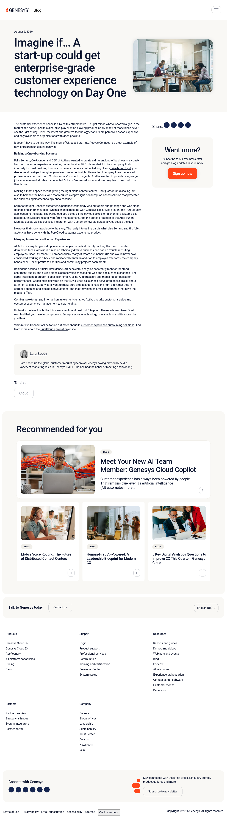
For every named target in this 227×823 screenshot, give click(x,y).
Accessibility (74, 812)
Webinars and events (166, 653)
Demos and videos (164, 648)
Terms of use (11, 812)
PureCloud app (58, 213)
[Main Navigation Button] (216, 9)
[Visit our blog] (47, 789)
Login (82, 643)
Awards (84, 739)
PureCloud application (54, 329)
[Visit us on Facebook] (32, 789)
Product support (89, 648)
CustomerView (83, 221)
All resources (161, 669)
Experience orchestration (168, 674)
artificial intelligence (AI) (53, 269)
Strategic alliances (17, 718)
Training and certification (94, 664)
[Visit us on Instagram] (18, 789)
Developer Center (90, 669)
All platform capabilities (20, 659)
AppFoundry (13, 653)
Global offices (87, 718)
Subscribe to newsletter (162, 791)
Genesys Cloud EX (17, 648)
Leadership (86, 723)
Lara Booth (38, 353)
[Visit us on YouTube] (40, 789)
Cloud (23, 393)
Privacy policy (30, 812)
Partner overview (16, 713)
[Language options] (206, 608)
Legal (82, 749)
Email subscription (52, 812)
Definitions (160, 690)
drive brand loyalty (121, 168)
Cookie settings (109, 812)
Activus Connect (100, 142)
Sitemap (90, 812)
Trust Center (87, 734)
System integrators (17, 723)
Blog (156, 659)
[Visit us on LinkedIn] (11, 789)
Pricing (10, 664)
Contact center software (168, 679)
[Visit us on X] (25, 789)
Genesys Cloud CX (17, 643)
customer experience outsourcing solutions (107, 325)
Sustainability (87, 729)
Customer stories (164, 685)
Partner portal (14, 729)
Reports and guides (165, 643)
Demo (9, 669)
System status (88, 674)
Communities (87, 659)
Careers (84, 713)
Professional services (92, 653)
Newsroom (86, 744)
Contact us (60, 607)
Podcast (158, 664)
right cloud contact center (81, 191)
